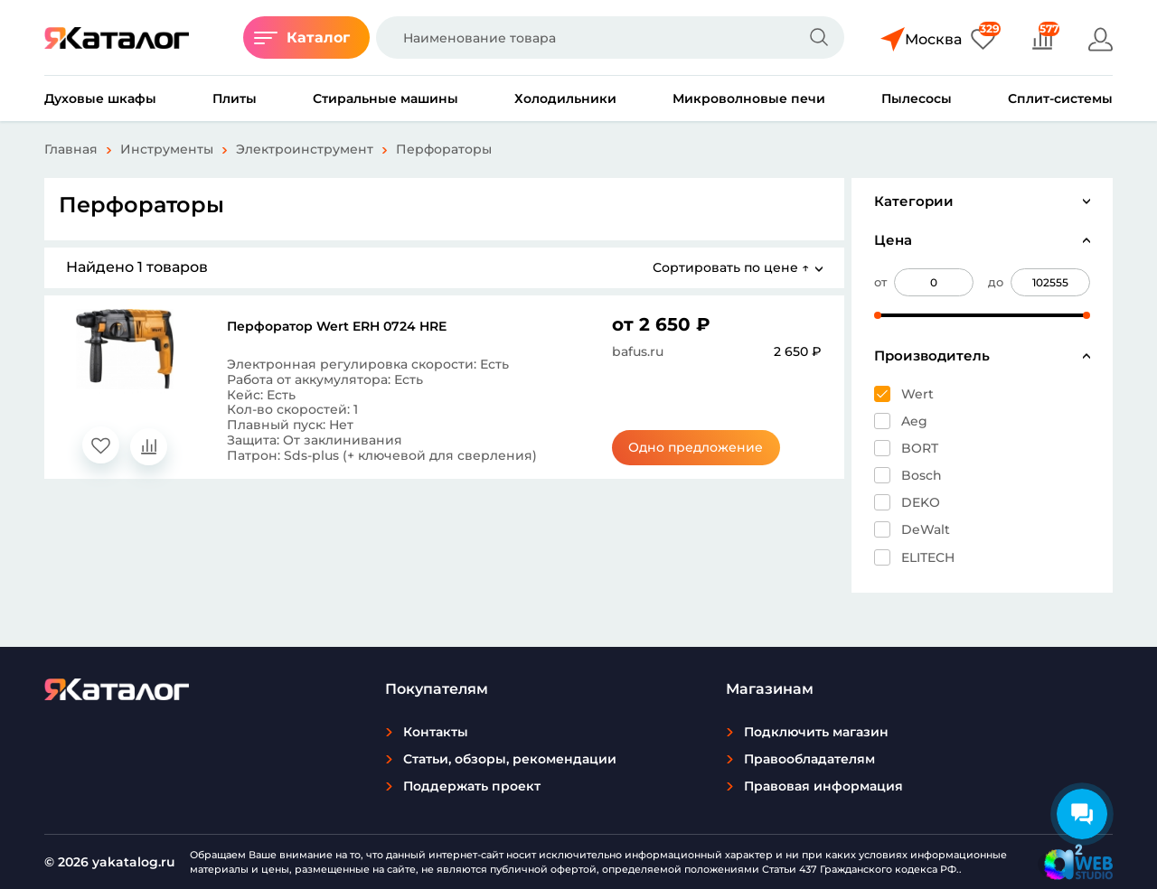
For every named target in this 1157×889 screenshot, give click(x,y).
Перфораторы (444, 149)
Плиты (234, 98)
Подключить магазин (816, 732)
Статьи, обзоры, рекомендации (509, 759)
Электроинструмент (304, 149)
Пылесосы (916, 98)
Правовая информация (823, 786)
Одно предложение (695, 447)
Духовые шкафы (100, 98)
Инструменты (166, 149)
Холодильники (565, 98)
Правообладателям (809, 759)
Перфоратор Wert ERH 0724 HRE (337, 326)
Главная (71, 149)
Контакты (435, 732)
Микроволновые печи (749, 98)
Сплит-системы (1060, 98)
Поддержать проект (472, 786)
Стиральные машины (385, 98)
